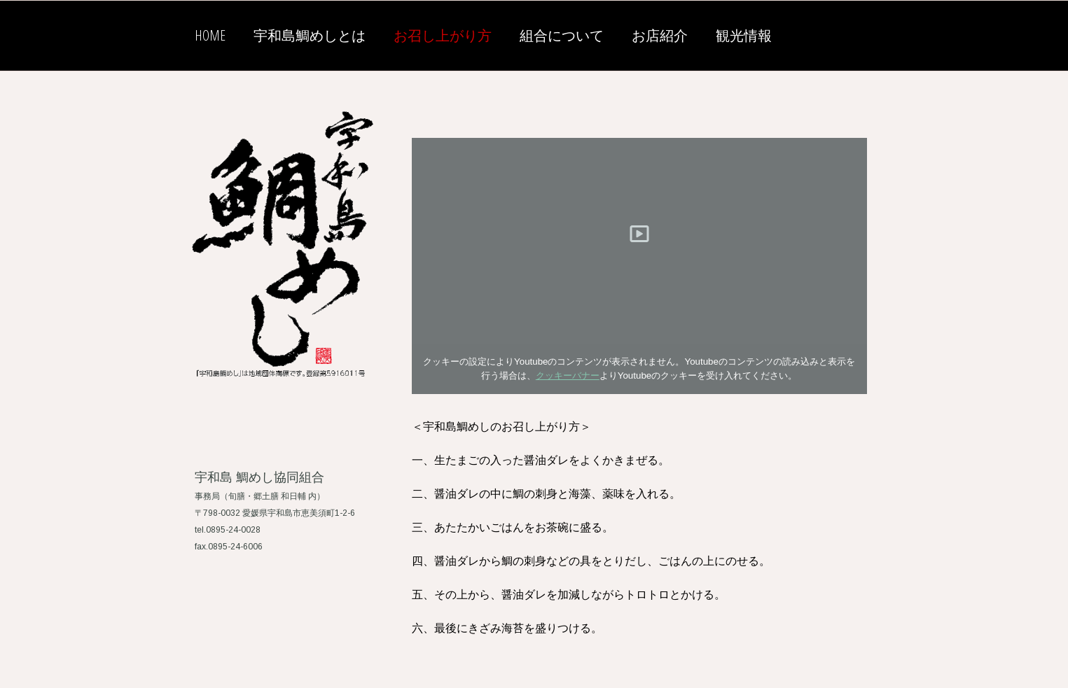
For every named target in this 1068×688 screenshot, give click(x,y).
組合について (562, 35)
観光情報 (744, 35)
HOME (210, 35)
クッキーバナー (567, 375)
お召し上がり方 (443, 35)
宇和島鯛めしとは (310, 35)
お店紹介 (660, 35)
